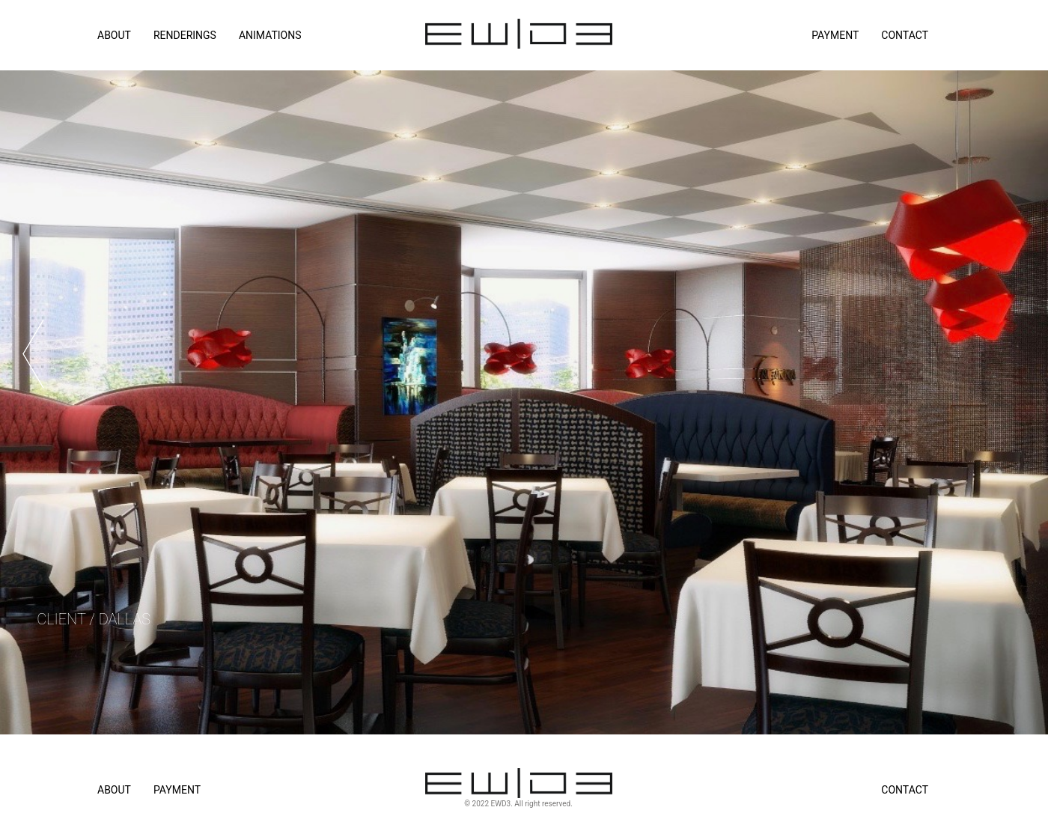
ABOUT (114, 35)
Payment (835, 35)
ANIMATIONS (270, 35)
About (114, 790)
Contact (904, 35)
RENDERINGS (184, 35)
